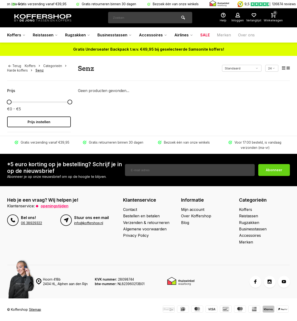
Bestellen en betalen (141, 216)
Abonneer (274, 170)
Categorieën (55, 66)
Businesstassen (114, 35)
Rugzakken (77, 35)
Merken (224, 35)
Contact (130, 209)
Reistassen (45, 35)
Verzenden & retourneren (146, 222)
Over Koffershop (196, 216)
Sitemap (35, 309)
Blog (185, 222)
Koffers (16, 35)
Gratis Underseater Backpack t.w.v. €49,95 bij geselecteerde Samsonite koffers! (148, 49)
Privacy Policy (136, 235)
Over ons (246, 35)
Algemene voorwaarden (145, 229)
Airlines (183, 35)
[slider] (9, 102)
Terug (14, 66)
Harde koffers (20, 70)
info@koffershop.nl (88, 223)
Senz (39, 70)
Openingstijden (54, 206)
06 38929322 (31, 223)
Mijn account (192, 209)
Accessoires (153, 35)
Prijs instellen (39, 122)
